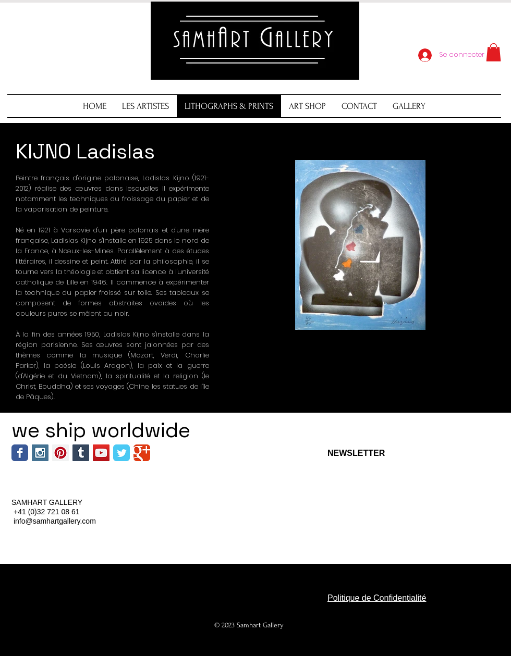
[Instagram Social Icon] (40, 452)
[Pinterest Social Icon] (60, 452)
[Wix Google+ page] (141, 452)
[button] (493, 52)
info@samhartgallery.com (55, 521)
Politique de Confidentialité (376, 597)
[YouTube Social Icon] (101, 452)
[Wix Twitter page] (121, 452)
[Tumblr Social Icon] (80, 452)
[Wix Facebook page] (19, 452)
